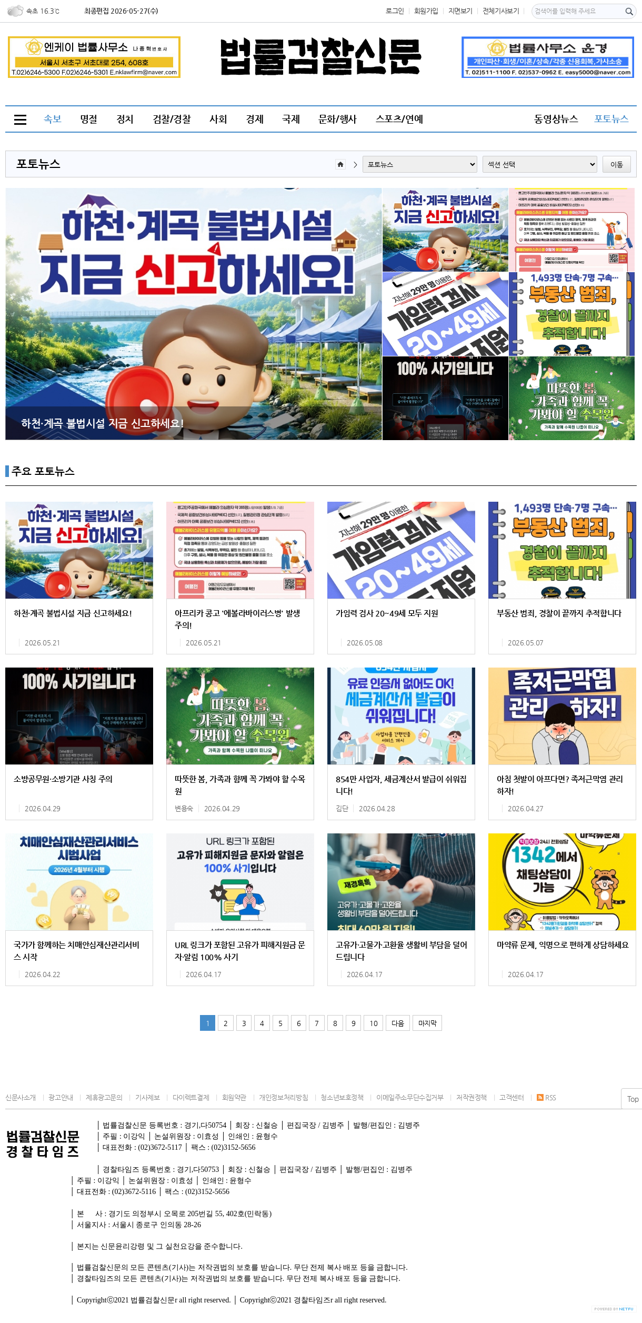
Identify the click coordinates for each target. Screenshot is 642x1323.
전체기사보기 (501, 11)
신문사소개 (20, 1097)
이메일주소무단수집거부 (410, 1097)
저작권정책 (471, 1097)
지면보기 (460, 11)
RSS (546, 1097)
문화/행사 (337, 118)
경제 (254, 118)
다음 (398, 1023)
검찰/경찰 (172, 118)
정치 (125, 118)
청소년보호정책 (341, 1097)
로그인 (395, 11)
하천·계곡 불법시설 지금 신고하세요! (102, 423)
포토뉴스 (611, 118)
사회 (218, 118)
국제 (290, 118)
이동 (616, 164)
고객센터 (511, 1097)
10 (373, 1023)
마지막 (427, 1023)
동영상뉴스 (556, 118)
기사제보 (147, 1097)
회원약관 (234, 1097)
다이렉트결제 (191, 1097)
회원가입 (426, 11)
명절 (88, 118)
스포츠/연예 (399, 118)
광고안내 (60, 1097)
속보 (52, 118)
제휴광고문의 (104, 1097)
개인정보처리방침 (283, 1097)
